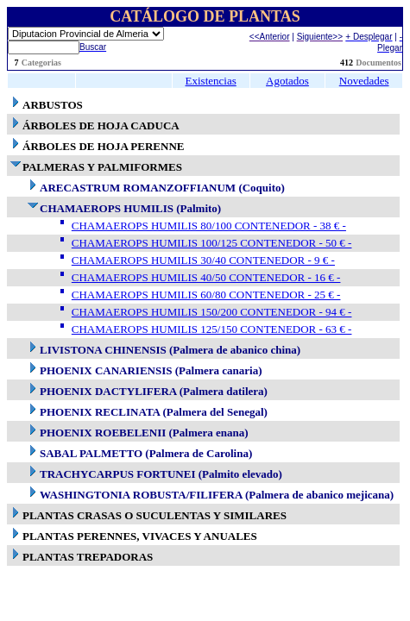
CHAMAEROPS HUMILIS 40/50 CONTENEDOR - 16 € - (206, 277)
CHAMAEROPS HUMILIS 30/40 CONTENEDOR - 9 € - (203, 260)
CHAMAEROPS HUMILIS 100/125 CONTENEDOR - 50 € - (212, 242)
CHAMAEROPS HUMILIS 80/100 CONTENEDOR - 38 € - (209, 225)
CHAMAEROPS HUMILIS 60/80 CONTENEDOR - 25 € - (206, 294)
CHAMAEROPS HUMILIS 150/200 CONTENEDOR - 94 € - (212, 311)
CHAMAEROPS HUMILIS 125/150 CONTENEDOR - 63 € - (212, 329)
